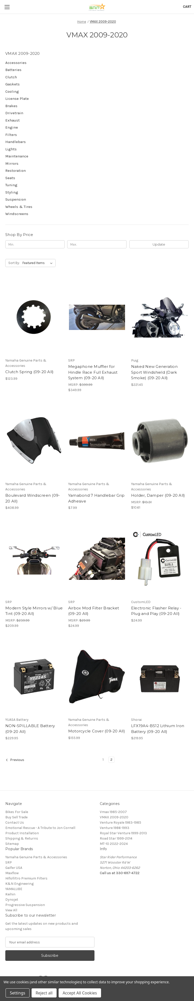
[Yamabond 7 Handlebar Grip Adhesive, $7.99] (97, 441)
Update (159, 244)
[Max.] (97, 244)
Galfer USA (13, 868)
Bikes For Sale (16, 812)
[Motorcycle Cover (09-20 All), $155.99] (97, 677)
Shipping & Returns (21, 838)
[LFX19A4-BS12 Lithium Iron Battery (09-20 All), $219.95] (160, 677)
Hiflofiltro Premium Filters (26, 878)
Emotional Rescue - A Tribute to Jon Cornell (40, 828)
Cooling (12, 91)
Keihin (10, 894)
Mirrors (11, 163)
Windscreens (16, 213)
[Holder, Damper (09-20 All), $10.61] (160, 441)
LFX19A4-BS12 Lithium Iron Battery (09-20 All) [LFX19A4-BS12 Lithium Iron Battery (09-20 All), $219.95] (157, 728)
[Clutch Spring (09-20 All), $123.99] (34, 317)
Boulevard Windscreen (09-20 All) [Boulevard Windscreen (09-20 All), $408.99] (32, 498)
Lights (11, 149)
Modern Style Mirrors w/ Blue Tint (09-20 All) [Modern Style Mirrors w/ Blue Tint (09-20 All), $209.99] (34, 611)
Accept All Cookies (80, 993)
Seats (10, 178)
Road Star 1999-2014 (116, 838)
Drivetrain (14, 113)
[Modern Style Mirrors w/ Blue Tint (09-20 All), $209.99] (34, 559)
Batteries (13, 69)
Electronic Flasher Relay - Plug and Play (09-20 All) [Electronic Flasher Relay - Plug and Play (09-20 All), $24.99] (156, 611)
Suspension (15, 199)
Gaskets (12, 84)
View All (11, 910)
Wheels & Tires (18, 206)
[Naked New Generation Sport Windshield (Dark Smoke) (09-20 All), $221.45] (160, 317)
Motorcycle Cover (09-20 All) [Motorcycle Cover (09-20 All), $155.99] (96, 731)
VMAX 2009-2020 (114, 817)
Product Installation (22, 833)
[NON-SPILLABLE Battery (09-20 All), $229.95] (34, 677)
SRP (8, 862)
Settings (17, 993)
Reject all (44, 993)
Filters (11, 134)
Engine (11, 127)
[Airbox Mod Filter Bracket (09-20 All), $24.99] (97, 559)
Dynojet (11, 899)
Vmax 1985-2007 (113, 812)
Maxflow (12, 873)
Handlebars (15, 141)
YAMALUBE (13, 889)
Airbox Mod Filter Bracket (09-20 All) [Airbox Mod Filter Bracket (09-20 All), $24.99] (93, 611)
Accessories (16, 62)
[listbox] (38, 263)
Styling (11, 192)
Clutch (11, 77)
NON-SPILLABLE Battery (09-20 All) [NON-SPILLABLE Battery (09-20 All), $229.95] (30, 728)
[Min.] (35, 244)
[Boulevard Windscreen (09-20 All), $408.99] (34, 441)
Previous (15, 759)
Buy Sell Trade (16, 817)
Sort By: (14, 263)
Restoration (15, 170)
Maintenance (16, 156)
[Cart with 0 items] (187, 7)
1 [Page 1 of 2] (103, 759)
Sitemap (12, 844)
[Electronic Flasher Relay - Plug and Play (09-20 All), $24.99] (160, 559)
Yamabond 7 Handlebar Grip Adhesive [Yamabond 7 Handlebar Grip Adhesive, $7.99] (96, 498)
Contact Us (14, 822)
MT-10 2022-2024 (114, 844)
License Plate (17, 98)
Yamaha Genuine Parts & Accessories (36, 857)
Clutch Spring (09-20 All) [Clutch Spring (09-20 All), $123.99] (29, 371)
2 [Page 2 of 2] (111, 759)
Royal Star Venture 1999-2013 (123, 833)
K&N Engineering (19, 883)
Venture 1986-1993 (114, 828)
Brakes (11, 106)
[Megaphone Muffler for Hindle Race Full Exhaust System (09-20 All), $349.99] (97, 317)
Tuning (11, 185)
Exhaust (12, 120)
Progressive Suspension (25, 905)
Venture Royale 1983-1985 (120, 822)
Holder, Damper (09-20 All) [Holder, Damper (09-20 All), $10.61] (158, 495)
